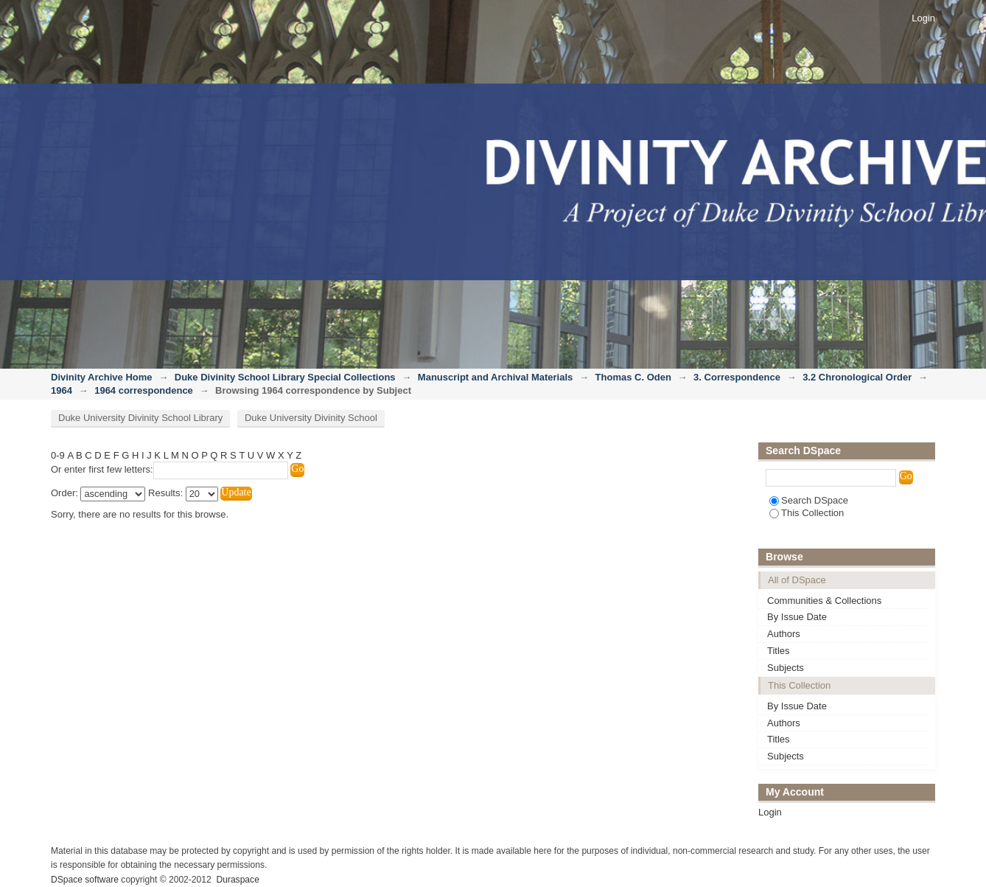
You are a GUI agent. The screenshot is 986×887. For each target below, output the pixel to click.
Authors (783, 633)
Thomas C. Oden (633, 377)
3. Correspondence (736, 377)
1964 (61, 390)
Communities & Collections (824, 600)
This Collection (806, 512)
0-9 (58, 455)
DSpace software (85, 879)
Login (923, 18)
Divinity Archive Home (102, 377)
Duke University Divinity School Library (140, 417)
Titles (778, 650)
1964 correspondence (143, 390)
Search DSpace (808, 500)
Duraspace (237, 879)
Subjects (785, 667)
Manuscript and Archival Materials (495, 377)
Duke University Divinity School (311, 417)
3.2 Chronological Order (857, 377)
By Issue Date (797, 616)
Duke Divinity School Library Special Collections (285, 377)
